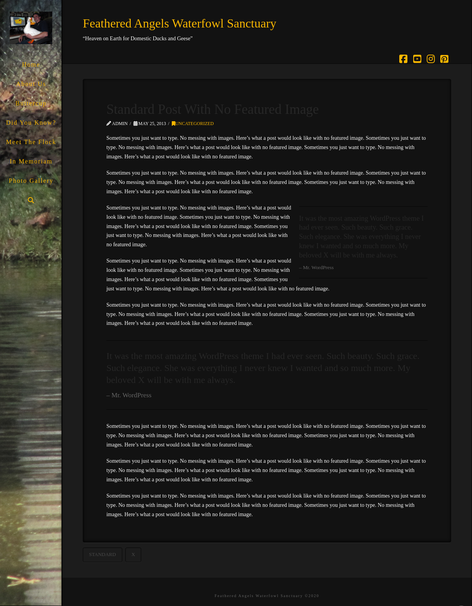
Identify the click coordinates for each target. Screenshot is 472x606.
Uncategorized (193, 123)
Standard (102, 554)
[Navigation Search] (31, 200)
